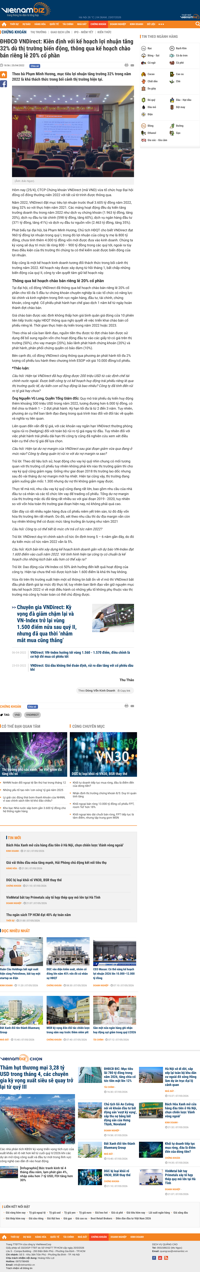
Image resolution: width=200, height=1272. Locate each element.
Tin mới (14, 837)
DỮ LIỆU (151, 24)
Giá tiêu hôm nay (136, 1212)
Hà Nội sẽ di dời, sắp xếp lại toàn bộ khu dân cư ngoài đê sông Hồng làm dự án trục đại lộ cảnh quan (180, 1077)
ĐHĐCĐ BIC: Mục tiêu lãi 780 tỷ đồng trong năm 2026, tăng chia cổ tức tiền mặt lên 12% (120, 1075)
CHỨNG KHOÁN (98, 24)
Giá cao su (81, 1218)
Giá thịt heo (53, 1218)
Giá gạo (67, 1218)
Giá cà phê (117, 1212)
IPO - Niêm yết (83, 32)
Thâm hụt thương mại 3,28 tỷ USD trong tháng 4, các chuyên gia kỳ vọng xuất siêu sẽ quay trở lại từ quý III (36, 1077)
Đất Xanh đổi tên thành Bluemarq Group (20, 1030)
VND (17, 715)
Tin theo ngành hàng (160, 36)
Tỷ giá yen (70, 1212)
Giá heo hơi (101, 1212)
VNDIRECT (32, 715)
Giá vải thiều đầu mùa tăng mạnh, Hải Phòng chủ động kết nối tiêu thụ (56, 863)
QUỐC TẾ (54, 24)
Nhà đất (4, 1039)
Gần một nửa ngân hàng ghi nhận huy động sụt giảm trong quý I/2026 (114, 1030)
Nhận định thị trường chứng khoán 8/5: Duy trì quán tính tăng (104, 795)
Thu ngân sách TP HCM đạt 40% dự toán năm (38, 915)
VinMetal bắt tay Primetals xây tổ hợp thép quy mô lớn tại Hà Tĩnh (53, 897)
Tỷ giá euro (85, 1212)
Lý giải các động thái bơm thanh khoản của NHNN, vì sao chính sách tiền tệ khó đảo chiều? (34, 799)
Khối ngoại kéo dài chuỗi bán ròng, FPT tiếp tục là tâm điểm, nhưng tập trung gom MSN (103, 816)
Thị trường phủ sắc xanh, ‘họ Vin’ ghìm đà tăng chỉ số (32, 772)
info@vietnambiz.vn (24, 1264)
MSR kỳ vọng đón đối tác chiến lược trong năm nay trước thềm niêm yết (68, 1030)
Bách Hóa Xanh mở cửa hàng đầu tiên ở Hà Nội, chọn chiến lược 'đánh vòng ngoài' (65, 845)
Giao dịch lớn (60, 32)
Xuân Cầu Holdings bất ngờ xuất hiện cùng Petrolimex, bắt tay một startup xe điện (20, 973)
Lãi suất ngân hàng (159, 1212)
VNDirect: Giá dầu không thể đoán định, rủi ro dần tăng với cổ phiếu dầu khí (81, 668)
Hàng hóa (11, 868)
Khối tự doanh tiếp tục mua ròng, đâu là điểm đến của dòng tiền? (103, 784)
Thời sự (10, 920)
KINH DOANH (136, 24)
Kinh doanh (12, 851)
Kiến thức (104, 32)
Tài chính (98, 1039)
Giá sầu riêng (36, 1218)
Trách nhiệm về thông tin (19, 1268)
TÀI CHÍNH (68, 24)
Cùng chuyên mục (88, 726)
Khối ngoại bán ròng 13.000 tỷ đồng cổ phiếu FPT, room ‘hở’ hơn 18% (103, 805)
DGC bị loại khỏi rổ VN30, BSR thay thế (99, 774)
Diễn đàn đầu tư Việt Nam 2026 (133, 1218)
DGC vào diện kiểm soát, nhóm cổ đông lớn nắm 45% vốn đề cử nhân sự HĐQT (67, 973)
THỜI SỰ (14, 24)
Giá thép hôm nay (15, 1218)
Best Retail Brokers (101, 1218)
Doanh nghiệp (13, 903)
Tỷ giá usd (55, 1212)
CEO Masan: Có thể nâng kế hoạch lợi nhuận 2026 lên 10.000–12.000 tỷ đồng (114, 973)
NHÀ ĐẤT (81, 24)
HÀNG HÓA (40, 24)
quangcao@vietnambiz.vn (174, 1251)
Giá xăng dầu (180, 1212)
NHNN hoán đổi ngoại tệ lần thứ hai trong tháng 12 (34, 782)
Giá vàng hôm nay (16, 1212)
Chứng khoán (14, 32)
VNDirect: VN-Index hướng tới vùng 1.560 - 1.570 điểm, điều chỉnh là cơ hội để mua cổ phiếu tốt (80, 655)
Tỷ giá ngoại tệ (37, 1212)
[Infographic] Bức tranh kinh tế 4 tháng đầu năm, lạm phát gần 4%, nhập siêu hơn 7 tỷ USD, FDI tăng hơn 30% (46, 1174)
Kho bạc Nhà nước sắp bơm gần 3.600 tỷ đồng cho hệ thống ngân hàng (34, 810)
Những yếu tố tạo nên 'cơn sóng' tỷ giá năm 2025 (33, 790)
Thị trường (38, 32)
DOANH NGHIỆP (118, 24)
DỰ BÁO (27, 24)
